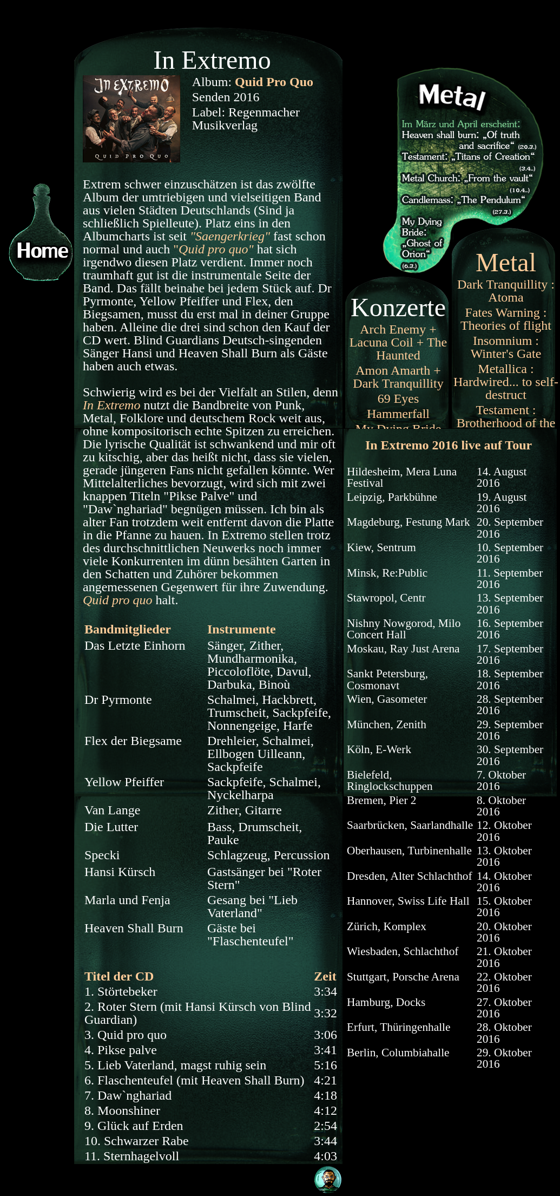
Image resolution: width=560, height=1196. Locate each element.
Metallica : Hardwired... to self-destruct (505, 382)
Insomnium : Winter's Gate (506, 347)
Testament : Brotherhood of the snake (506, 423)
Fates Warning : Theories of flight (505, 318)
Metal (506, 262)
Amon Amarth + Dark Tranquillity (398, 376)
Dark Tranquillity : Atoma (506, 290)
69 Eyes (398, 398)
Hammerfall (398, 414)
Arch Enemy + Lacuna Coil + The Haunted (398, 342)
